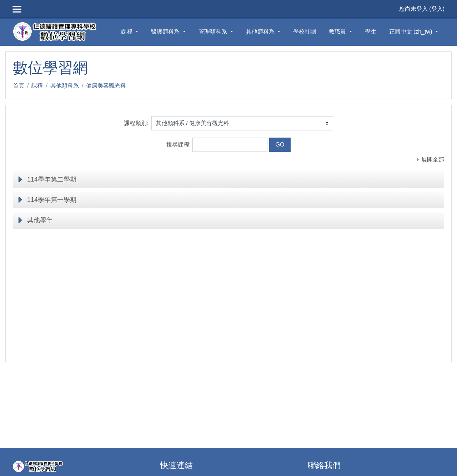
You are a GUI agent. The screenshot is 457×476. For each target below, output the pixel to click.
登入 (437, 9)
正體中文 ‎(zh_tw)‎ (411, 32)
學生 (370, 32)
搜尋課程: (179, 145)
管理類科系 (213, 32)
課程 (127, 32)
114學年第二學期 (51, 179)
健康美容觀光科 (106, 86)
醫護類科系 (166, 32)
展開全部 (432, 160)
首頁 (18, 86)
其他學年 (40, 220)
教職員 (338, 32)
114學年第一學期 (51, 199)
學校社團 (304, 32)
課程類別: (136, 123)
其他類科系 (261, 32)
